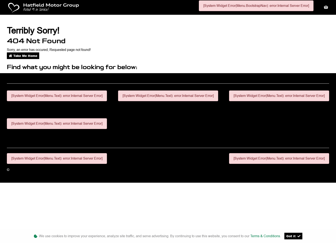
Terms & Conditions (265, 236)
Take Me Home (23, 56)
